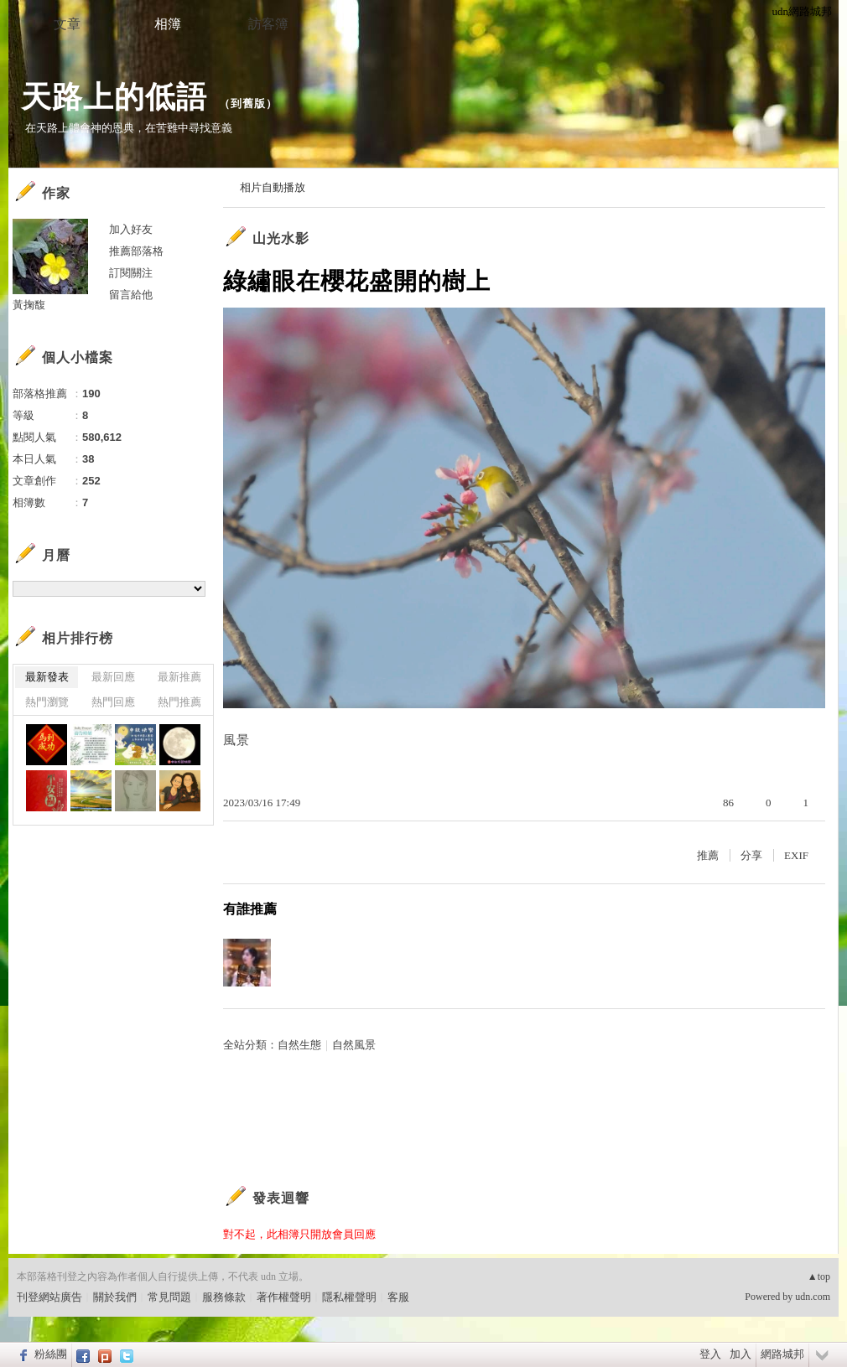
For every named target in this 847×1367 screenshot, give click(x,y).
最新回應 (113, 677)
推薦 (708, 855)
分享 (751, 855)
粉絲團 (50, 1354)
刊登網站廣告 (49, 1297)
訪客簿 (268, 24)
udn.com (812, 1296)
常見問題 (169, 1297)
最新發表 (47, 677)
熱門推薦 (179, 702)
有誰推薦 (250, 909)
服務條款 (224, 1297)
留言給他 (131, 294)
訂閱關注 (131, 273)
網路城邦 (782, 1354)
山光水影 (280, 238)
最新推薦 (179, 677)
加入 (740, 1354)
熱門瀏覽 (47, 702)
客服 (398, 1297)
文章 (67, 24)
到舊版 (248, 103)
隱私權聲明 (349, 1297)
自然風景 (354, 1044)
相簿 (167, 24)
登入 (710, 1354)
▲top (819, 1276)
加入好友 (131, 229)
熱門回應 (113, 702)
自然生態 (299, 1044)
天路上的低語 (114, 97)
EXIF (796, 855)
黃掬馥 (29, 304)
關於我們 (115, 1297)
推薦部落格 (136, 251)
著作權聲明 (284, 1297)
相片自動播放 (272, 187)
